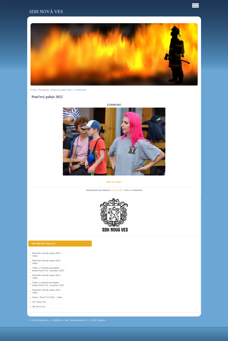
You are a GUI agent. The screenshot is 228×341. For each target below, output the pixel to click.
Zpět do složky (113, 181)
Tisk (66, 320)
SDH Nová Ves (46, 11)
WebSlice (58, 320)
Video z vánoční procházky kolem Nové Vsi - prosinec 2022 (48, 283)
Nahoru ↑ (102, 320)
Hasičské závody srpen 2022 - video (47, 291)
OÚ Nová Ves (39, 301)
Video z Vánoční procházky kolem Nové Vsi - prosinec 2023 (48, 269)
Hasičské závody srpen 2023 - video (47, 276)
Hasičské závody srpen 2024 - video (47, 261)
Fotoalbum (43, 89)
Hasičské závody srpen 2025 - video (47, 254)
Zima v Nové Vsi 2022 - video (47, 297)
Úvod (33, 89)
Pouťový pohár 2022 (61, 89)
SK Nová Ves (38, 306)
